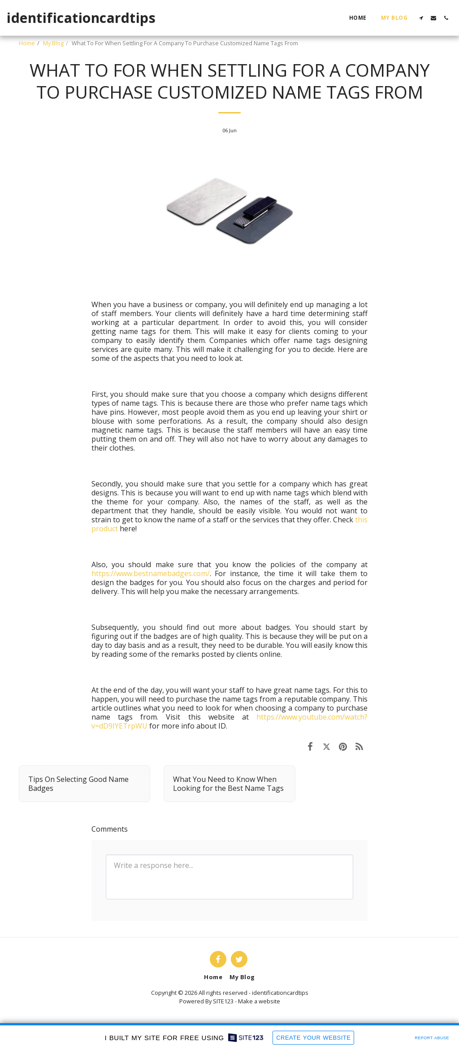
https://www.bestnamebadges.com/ (150, 573)
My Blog (53, 43)
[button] (421, 18)
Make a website (259, 1001)
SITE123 (223, 1001)
